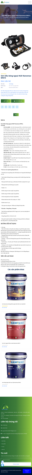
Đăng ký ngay (16, 464)
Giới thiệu (3, 441)
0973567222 (4, 425)
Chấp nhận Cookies (27, 471)
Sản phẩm (3, 443)
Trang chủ (6, 17)
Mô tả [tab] (16, 114)
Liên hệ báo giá (18, 101)
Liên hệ (2, 449)
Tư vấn (6, 101)
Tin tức (2, 446)
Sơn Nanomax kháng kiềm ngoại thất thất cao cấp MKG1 (14, 304)
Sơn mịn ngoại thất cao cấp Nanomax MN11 (11, 343)
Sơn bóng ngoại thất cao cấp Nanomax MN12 (11, 382)
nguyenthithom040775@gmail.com (8, 430)
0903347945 (4, 428)
